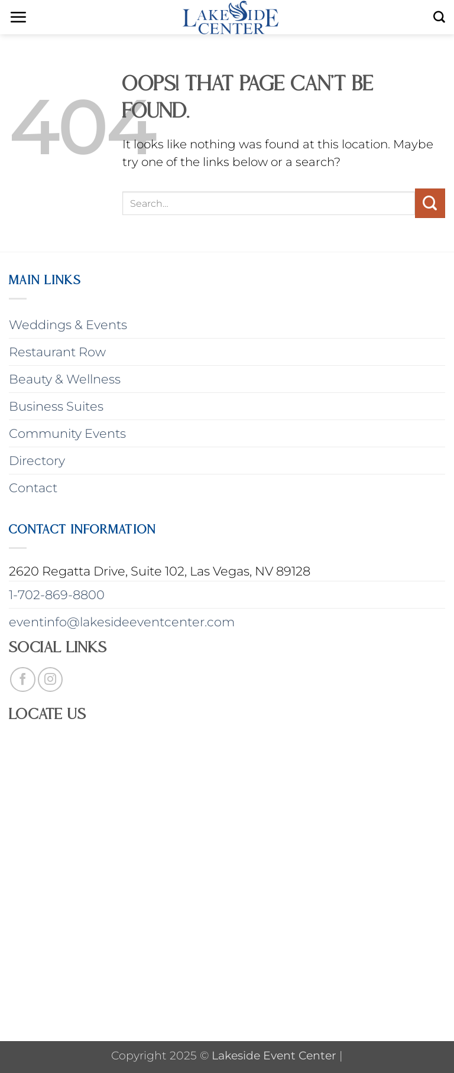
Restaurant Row (57, 351)
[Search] (439, 17)
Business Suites (56, 406)
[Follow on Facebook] (22, 679)
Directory (37, 460)
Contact (33, 487)
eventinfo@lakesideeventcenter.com (122, 621)
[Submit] (430, 203)
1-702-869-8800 (57, 594)
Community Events (67, 433)
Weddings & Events (68, 324)
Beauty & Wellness (65, 379)
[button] (18, 17)
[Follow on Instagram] (50, 679)
